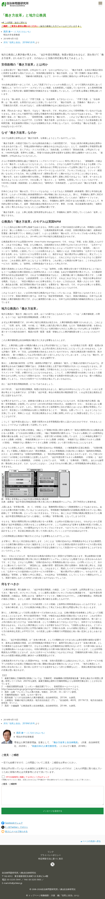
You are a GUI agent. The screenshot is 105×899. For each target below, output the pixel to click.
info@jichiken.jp (15, 883)
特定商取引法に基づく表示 (50, 859)
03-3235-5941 (14, 879)
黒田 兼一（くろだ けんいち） (31, 732)
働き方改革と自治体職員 (66, 742)
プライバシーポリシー (50, 855)
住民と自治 (67, 895)
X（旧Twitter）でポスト (14, 827)
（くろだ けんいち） (17, 31)
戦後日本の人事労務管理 (44, 746)
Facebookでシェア (12, 822)
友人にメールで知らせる (14, 831)
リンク (51, 852)
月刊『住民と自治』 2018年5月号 (19, 42)
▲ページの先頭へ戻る (90, 841)
